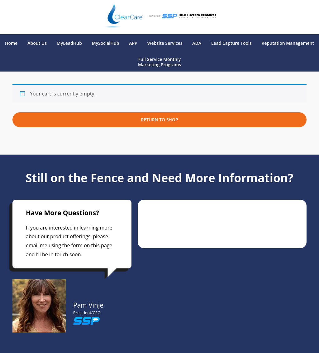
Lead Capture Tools (231, 43)
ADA (196, 43)
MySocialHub (105, 43)
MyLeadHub (69, 43)
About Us (37, 43)
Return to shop (159, 120)
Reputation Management (288, 43)
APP (133, 43)
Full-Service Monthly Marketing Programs (159, 62)
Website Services (165, 43)
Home (11, 43)
